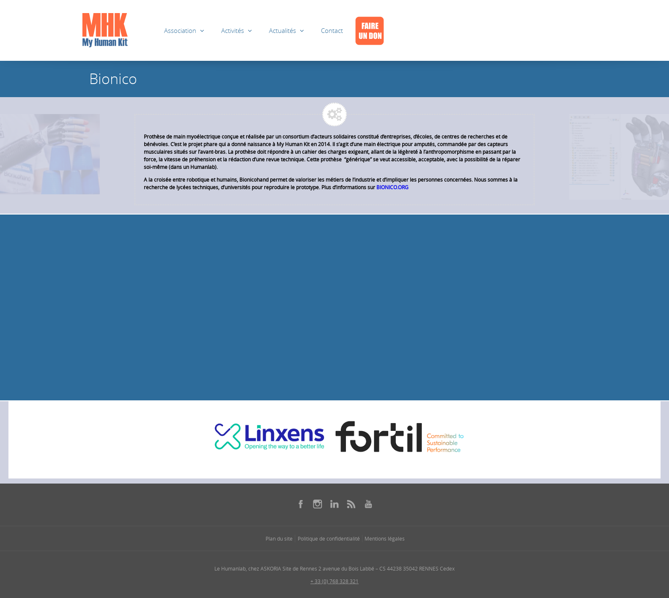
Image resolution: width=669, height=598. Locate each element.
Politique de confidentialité (329, 538)
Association (180, 30)
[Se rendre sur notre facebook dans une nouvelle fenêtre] (300, 504)
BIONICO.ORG (392, 187)
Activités (232, 30)
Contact (332, 30)
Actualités (282, 30)
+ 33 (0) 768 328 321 (334, 581)
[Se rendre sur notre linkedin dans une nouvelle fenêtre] (334, 504)
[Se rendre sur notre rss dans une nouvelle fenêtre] (351, 504)
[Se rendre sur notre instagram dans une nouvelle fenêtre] (317, 504)
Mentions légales (385, 538)
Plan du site (279, 538)
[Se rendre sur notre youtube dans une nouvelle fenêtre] (368, 504)
